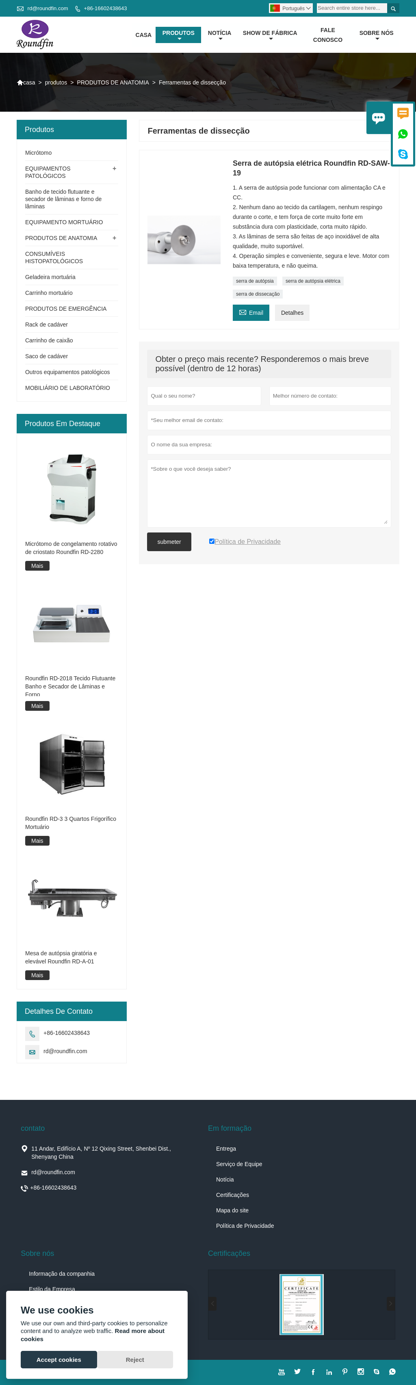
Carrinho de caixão (49, 341)
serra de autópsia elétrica (313, 281)
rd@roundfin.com (48, 8)
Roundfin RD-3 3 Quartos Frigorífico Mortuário (70, 823)
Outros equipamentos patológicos (67, 372)
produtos (178, 36)
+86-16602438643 (105, 8)
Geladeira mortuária (50, 277)
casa (144, 35)
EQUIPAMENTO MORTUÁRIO (64, 222)
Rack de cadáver (46, 325)
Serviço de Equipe (239, 1164)
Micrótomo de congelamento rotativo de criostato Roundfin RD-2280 (71, 548)
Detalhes (292, 313)
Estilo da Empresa (52, 1289)
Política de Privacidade (245, 1226)
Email (251, 312)
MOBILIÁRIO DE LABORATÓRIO (67, 388)
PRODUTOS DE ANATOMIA (113, 82)
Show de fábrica (270, 36)
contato (33, 1128)
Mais (37, 566)
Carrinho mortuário (49, 293)
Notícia (225, 1179)
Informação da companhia (62, 1273)
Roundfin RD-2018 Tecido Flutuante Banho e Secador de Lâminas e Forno (70, 686)
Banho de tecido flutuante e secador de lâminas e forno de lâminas (63, 199)
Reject (135, 1359)
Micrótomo (38, 153)
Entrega (226, 1148)
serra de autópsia (255, 281)
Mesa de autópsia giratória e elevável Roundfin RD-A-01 (61, 957)
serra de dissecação (258, 294)
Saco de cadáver (46, 356)
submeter (169, 542)
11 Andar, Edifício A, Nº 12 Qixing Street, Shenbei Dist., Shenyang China (101, 1152)
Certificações (232, 1195)
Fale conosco (327, 35)
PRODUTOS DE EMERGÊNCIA (65, 309)
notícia (220, 36)
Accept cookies (59, 1359)
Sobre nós (377, 36)
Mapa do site (232, 1210)
